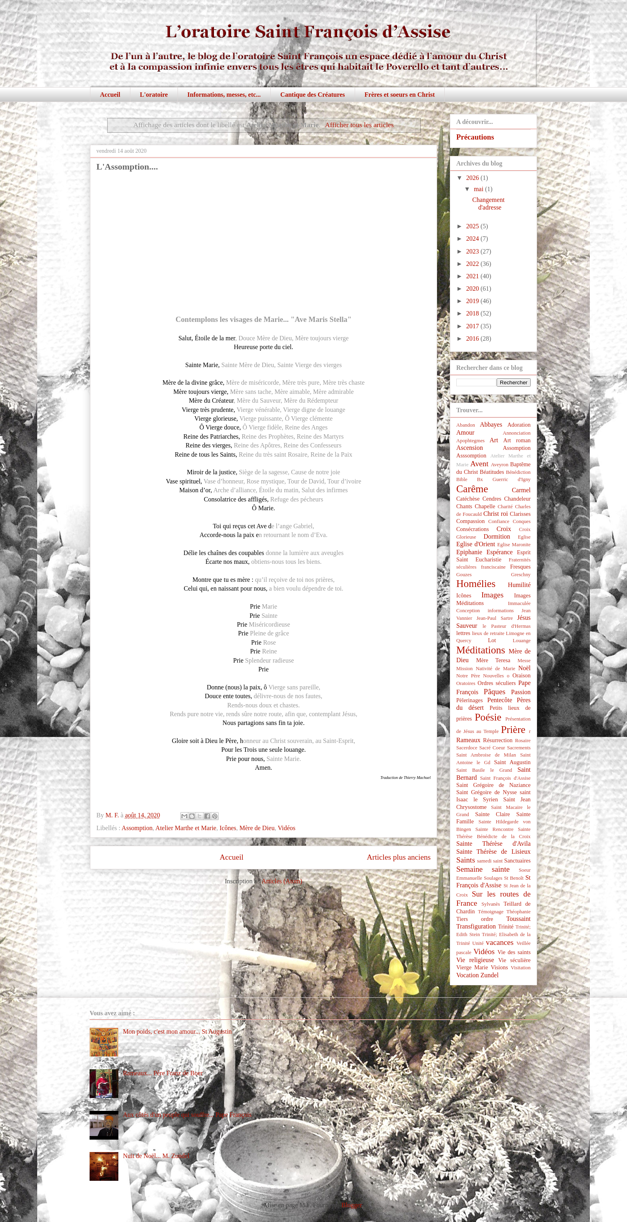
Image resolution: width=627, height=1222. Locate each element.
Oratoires (465, 683)
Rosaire (523, 740)
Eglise (524, 537)
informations (500, 610)
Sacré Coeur (492, 748)
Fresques (520, 566)
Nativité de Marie (495, 668)
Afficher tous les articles (359, 125)
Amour (465, 432)
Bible (461, 479)
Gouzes (463, 574)
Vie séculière (514, 960)
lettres (463, 633)
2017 (473, 326)
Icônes (228, 828)
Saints (465, 860)
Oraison (521, 675)
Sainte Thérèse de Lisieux (493, 851)
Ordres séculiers (496, 683)
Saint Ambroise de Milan (486, 755)
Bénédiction (518, 472)
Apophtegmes (470, 440)
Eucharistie (488, 559)
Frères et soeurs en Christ (400, 94)
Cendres (491, 498)
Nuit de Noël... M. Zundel (156, 1155)
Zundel (490, 975)
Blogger (351, 1205)
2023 (473, 251)
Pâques (494, 691)
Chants (464, 506)
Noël (524, 668)
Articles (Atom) (282, 881)
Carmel (521, 490)
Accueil (110, 94)
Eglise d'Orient (475, 544)
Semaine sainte (482, 869)
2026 (473, 177)
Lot (492, 640)
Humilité (519, 584)
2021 (473, 276)
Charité (505, 506)
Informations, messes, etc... (224, 94)
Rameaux (468, 740)
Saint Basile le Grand (484, 770)
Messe (524, 660)
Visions (499, 967)
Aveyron (500, 464)
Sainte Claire (492, 814)
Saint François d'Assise (505, 778)
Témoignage (490, 912)
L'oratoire (154, 94)
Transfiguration (476, 926)
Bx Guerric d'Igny (504, 479)
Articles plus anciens (399, 857)
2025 (473, 226)
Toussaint (518, 918)
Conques (522, 521)
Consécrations (472, 529)
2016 (473, 338)
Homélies (475, 583)
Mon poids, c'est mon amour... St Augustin (177, 1031)
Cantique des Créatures (312, 94)
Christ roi (495, 513)
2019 (473, 301)
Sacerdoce (466, 748)
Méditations (480, 650)
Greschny (521, 574)
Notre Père (468, 676)
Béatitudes (492, 472)
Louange (522, 640)
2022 (473, 263)
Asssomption (471, 455)
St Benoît (513, 878)
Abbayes (491, 424)
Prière (513, 729)
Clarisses (520, 514)
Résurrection (498, 740)
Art (493, 440)
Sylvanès (490, 904)
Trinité (505, 926)
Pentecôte (499, 700)
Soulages (493, 878)
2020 (473, 288)
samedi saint (490, 861)
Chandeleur (517, 498)
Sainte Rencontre (494, 829)
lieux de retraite (488, 633)
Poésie (488, 717)
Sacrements (519, 748)
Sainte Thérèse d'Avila (493, 843)
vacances (499, 942)
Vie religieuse (475, 959)
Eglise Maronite (514, 544)
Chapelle (485, 506)
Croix (504, 528)
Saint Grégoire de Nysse (486, 792)
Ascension (469, 447)
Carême (472, 489)
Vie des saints (514, 952)
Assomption (137, 828)
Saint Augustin (512, 762)
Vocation (467, 975)
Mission (464, 668)
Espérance (499, 552)
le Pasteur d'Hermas (507, 626)
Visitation (521, 967)
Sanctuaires (517, 860)
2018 (473, 313)
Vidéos (286, 828)
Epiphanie (469, 552)
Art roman (517, 440)
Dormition (496, 536)
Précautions (475, 137)
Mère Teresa (493, 660)
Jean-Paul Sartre (495, 618)
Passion (521, 692)
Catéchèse (467, 498)
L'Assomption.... (127, 167)
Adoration (519, 424)
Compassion (470, 521)
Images (492, 595)
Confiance (498, 521)
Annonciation (517, 433)
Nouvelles (493, 676)
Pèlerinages (469, 700)
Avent (479, 463)
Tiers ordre (474, 919)
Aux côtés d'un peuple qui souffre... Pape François (187, 1114)
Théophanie (519, 912)
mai (479, 189)
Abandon (465, 425)
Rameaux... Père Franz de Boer (162, 1073)
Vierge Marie (472, 967)
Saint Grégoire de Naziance (493, 785)
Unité (477, 943)
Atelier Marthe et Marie (186, 828)
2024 (473, 238)
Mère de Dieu (257, 828)
